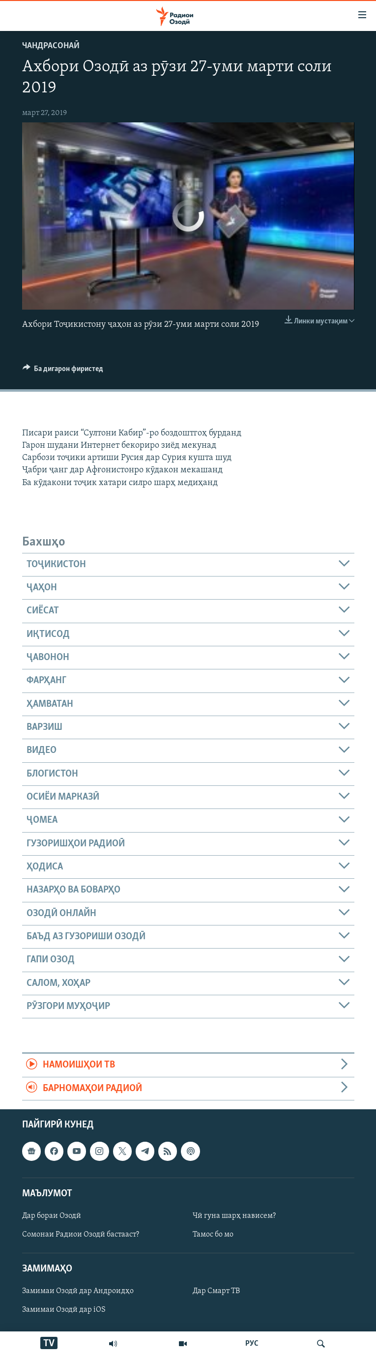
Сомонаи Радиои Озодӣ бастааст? (80, 1235)
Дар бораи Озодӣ (51, 1216)
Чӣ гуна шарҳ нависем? (234, 1216)
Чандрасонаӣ (51, 46)
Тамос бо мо (213, 1235)
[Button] (63, 371)
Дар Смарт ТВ (216, 1292)
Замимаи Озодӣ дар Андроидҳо (78, 1292)
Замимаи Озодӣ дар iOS (64, 1310)
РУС (252, 1344)
